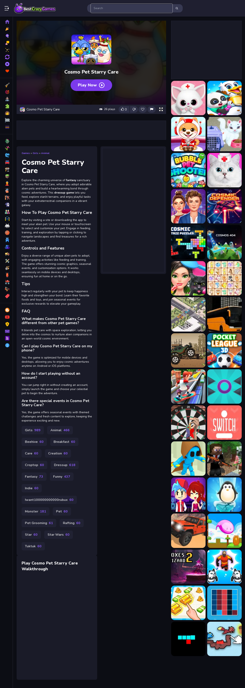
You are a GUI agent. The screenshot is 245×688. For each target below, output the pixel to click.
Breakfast (64, 441)
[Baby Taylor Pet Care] (224, 134)
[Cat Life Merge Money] (188, 603)
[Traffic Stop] (188, 314)
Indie (31, 488)
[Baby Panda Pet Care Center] (224, 98)
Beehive (34, 441)
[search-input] (132, 8)
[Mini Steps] (224, 531)
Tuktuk (33, 546)
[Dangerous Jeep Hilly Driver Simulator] (188, 531)
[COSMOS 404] (224, 242)
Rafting (71, 523)
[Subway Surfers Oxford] (188, 386)
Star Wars (59, 534)
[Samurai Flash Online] (188, 458)
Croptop (34, 465)
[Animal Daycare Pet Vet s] (188, 98)
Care (31, 453)
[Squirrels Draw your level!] (224, 639)
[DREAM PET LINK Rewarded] (224, 278)
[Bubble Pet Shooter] (188, 170)
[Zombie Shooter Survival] (224, 458)
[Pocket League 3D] (224, 350)
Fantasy (34, 476)
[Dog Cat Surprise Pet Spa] (188, 278)
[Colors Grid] (224, 603)
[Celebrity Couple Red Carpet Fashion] (188, 206)
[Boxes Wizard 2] (188, 567)
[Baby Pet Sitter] (188, 134)
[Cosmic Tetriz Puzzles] (188, 242)
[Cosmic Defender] (224, 206)
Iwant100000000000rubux (49, 499)
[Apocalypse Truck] (188, 350)
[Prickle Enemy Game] (224, 386)
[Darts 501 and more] (188, 422)
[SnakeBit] (188, 639)
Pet (62, 511)
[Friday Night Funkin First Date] (188, 494)
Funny (61, 476)
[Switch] (224, 422)
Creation (58, 453)
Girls (35, 153)
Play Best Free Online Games (35, 8)
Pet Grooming (39, 523)
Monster (35, 511)
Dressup (64, 465)
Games (26, 153)
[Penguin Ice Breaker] (224, 494)
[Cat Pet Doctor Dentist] (224, 170)
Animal (45, 153)
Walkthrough (35, 569)
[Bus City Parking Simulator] (224, 314)
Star (31, 534)
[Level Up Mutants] (224, 567)
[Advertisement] (91, 130)
